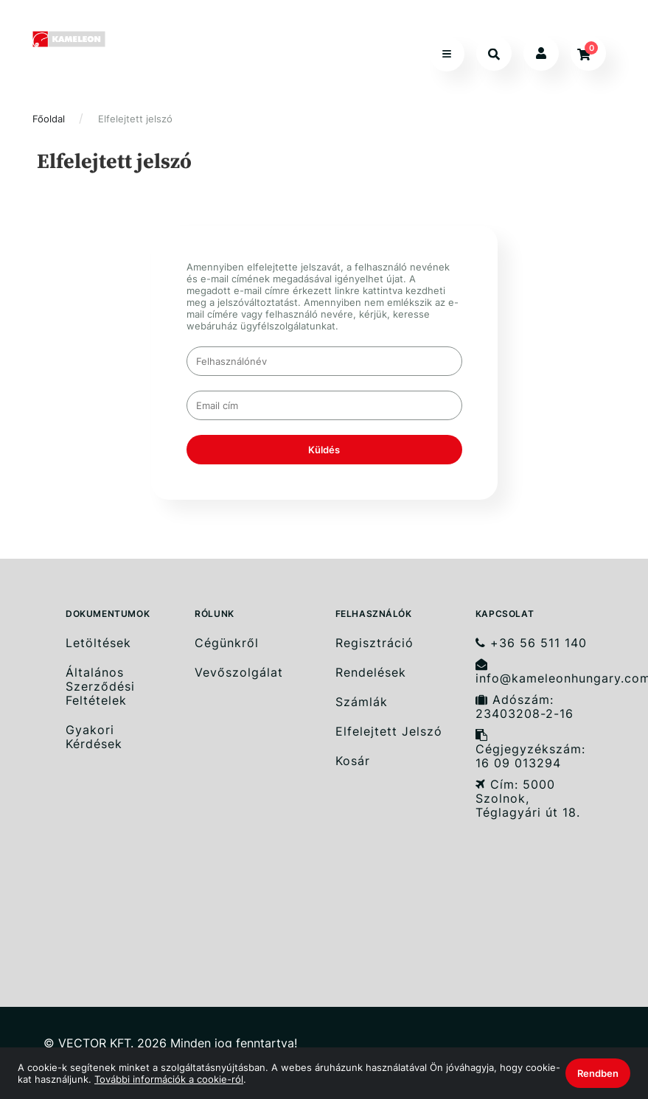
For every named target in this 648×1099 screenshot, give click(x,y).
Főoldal (48, 119)
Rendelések (370, 673)
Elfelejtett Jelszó (388, 732)
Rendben (598, 1073)
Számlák (361, 702)
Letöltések (98, 642)
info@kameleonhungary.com (540, 671)
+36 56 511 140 (531, 642)
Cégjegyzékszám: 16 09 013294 (530, 749)
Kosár (352, 761)
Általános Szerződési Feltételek (100, 687)
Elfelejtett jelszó (135, 119)
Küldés (324, 450)
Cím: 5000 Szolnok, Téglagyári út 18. (527, 799)
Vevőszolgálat (239, 673)
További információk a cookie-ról (168, 1079)
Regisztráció (374, 642)
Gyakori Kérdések (94, 737)
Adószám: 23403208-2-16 (524, 707)
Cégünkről (227, 642)
